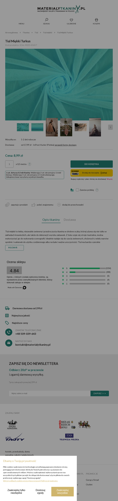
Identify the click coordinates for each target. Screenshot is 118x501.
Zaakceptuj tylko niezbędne (16, 491)
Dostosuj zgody (40, 491)
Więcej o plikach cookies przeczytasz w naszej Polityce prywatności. (30, 481)
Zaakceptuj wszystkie (63, 491)
